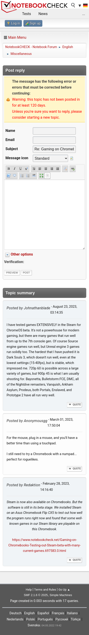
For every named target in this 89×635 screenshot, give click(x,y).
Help (29, 589)
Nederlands (15, 619)
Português (45, 619)
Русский (61, 619)
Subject (11, 149)
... (83, 14)
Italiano (72, 613)
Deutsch (16, 613)
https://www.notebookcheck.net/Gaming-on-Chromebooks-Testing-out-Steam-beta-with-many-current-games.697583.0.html (44, 545)
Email (10, 140)
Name (10, 130)
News (43, 14)
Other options (22, 254)
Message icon (16, 158)
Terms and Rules (45, 589)
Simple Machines (61, 595)
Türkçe (76, 619)
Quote (74, 404)
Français (58, 613)
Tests (26, 14)
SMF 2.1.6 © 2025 (36, 595)
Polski (30, 619)
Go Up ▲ (64, 589)
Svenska (34, 625)
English (29, 613)
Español (43, 613)
